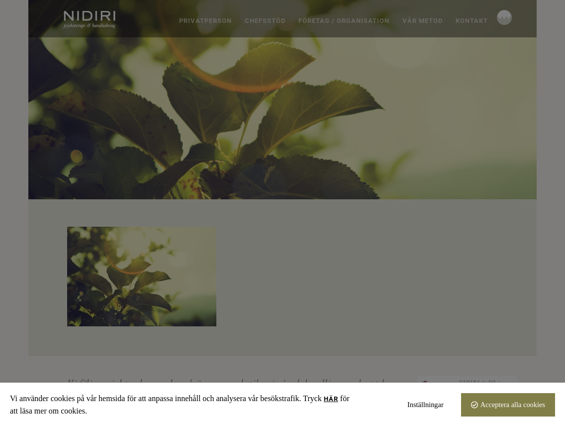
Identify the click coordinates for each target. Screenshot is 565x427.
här (331, 399)
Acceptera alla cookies (512, 405)
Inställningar (425, 405)
